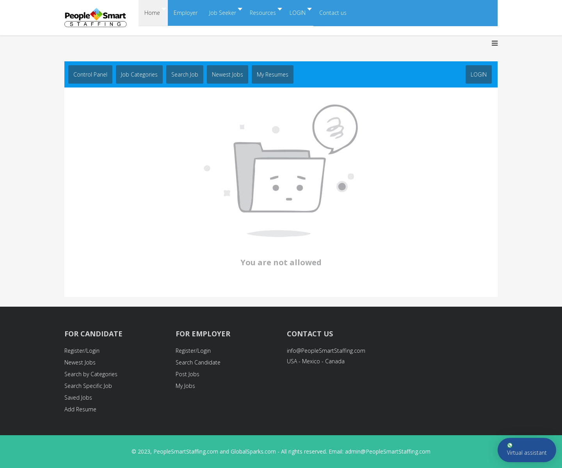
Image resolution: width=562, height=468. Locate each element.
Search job (184, 74)
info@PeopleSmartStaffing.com (326, 350)
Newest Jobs (227, 74)
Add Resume (80, 409)
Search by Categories (90, 374)
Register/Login (82, 350)
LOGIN (479, 74)
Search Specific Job (88, 385)
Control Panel (90, 74)
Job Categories (139, 74)
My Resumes (272, 74)
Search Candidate (198, 362)
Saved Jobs (78, 397)
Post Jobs (187, 374)
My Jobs (185, 385)
